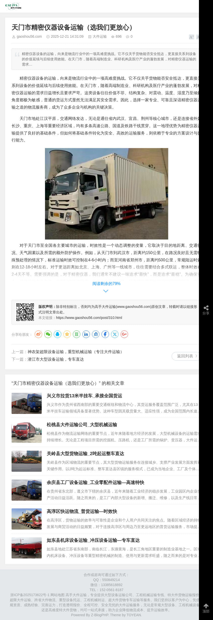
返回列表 (185, 356)
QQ (57, 334)
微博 (38, 334)
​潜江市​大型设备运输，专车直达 (56, 359)
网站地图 (57, 595)
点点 (95, 334)
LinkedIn (86, 334)
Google (124, 334)
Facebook (105, 334)
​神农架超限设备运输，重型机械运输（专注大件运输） (76, 352)
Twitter (115, 334)
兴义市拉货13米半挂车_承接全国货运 (84, 395)
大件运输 (100, 36)
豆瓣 (76, 334)
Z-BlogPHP (99, 615)
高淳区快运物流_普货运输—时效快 (82, 511)
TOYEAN (134, 615)
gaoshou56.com (29, 36)
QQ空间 (67, 334)
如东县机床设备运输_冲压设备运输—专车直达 (93, 540)
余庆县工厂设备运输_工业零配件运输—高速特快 (95, 482)
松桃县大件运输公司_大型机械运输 (82, 424)
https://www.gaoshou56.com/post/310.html (89, 318)
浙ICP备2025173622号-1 (29, 595)
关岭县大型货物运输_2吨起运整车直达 (85, 453)
